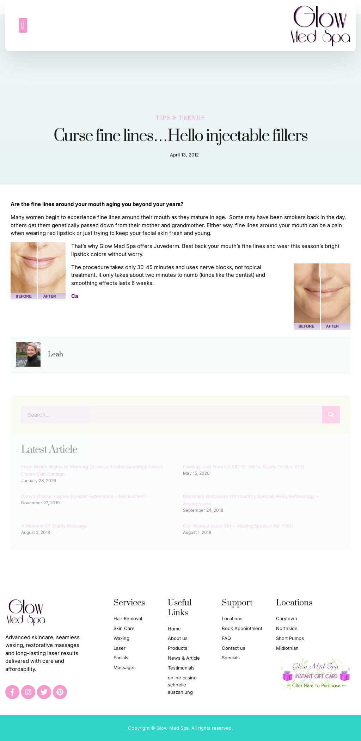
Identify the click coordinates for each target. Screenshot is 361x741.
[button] (23, 25)
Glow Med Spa (117, 246)
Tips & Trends (180, 116)
